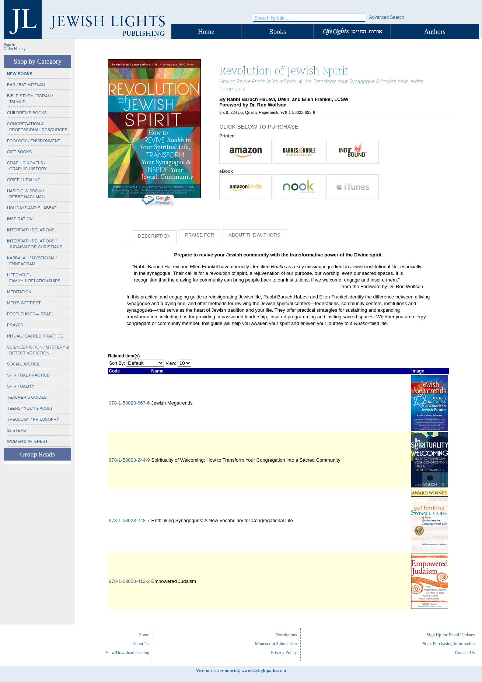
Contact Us (465, 652)
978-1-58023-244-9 (129, 460)
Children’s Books (27, 113)
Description (154, 236)
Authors (435, 31)
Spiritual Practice (28, 375)
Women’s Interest (27, 441)
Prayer (15, 325)
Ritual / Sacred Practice (35, 336)
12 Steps (16, 430)
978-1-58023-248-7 (129, 520)
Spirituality (20, 386)
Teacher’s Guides (27, 397)
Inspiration (19, 219)
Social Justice (23, 364)
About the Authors (254, 235)
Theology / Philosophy (33, 419)
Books (277, 31)
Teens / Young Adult (30, 408)
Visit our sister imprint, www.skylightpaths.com (241, 670)
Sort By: (117, 363)
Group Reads (37, 454)
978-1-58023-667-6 (129, 403)
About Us (140, 643)
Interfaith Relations (31, 230)
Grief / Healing (24, 180)
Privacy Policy (284, 652)
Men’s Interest (24, 303)
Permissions (286, 634)
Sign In (9, 45)
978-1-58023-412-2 (129, 581)
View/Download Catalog (127, 652)
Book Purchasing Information (448, 643)
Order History (14, 49)
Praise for (199, 235)
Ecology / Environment (33, 141)
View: (170, 363)
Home (206, 31)
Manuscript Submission (276, 643)
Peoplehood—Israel (30, 314)
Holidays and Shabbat (31, 208)
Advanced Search (386, 17)
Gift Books (19, 152)
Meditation (19, 292)
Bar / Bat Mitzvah (26, 85)
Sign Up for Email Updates (451, 634)
